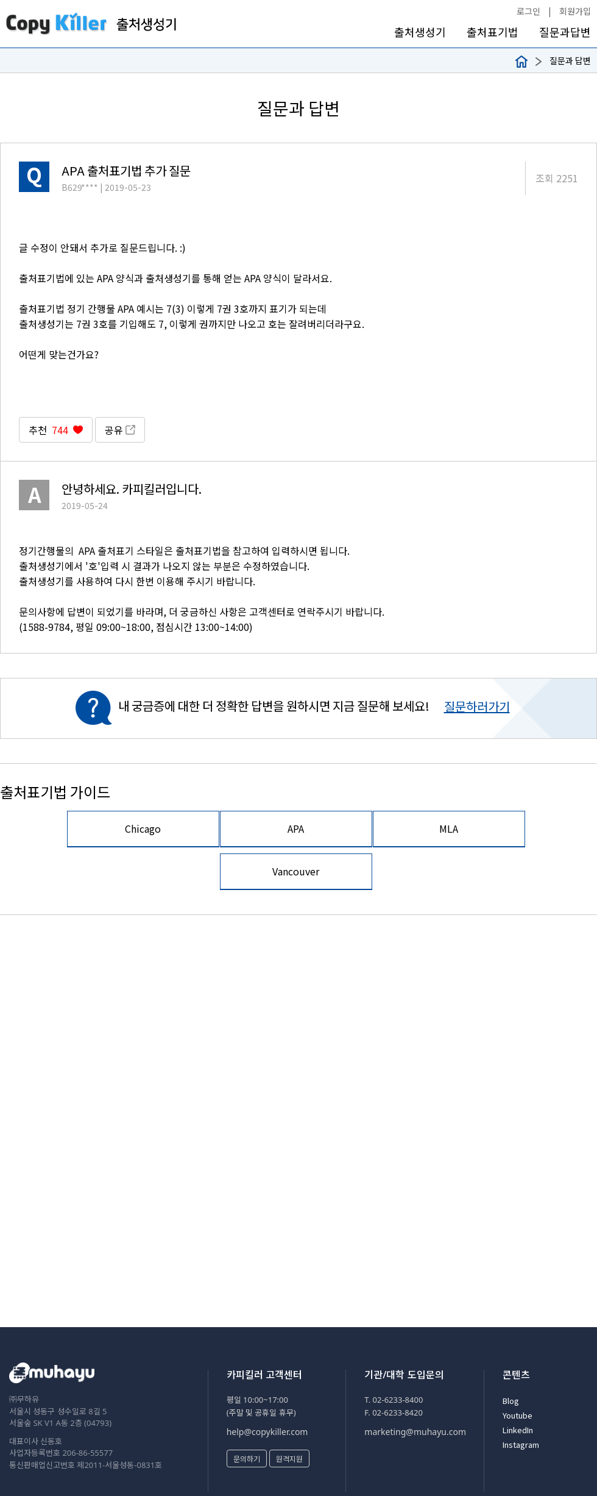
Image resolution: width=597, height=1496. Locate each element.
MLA (448, 828)
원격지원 (289, 1458)
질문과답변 (565, 32)
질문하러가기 (477, 706)
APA (296, 828)
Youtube (517, 1415)
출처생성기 (420, 32)
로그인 (528, 11)
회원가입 (575, 11)
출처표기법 (492, 32)
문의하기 (246, 1458)
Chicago (143, 828)
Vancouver (295, 871)
